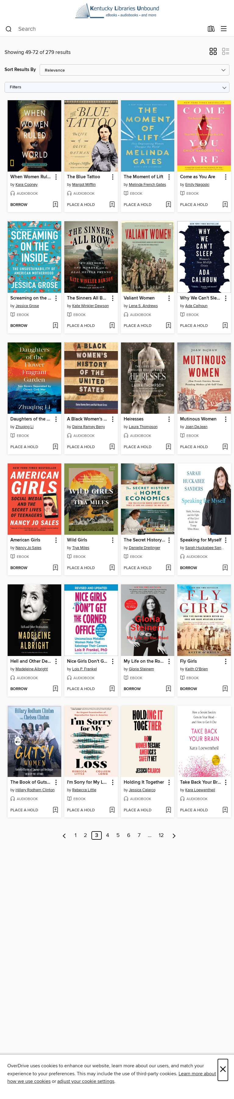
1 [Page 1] (75, 835)
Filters (15, 87)
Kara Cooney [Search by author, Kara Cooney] (26, 184)
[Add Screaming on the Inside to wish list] (55, 326)
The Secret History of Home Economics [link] (145, 540)
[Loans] (211, 30)
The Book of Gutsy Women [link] (31, 782)
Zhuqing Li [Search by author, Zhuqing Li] (25, 426)
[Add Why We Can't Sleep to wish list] (225, 326)
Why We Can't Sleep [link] (201, 298)
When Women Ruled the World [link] (31, 177)
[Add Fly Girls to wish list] (225, 689)
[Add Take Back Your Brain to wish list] (225, 810)
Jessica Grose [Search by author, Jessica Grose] (27, 305)
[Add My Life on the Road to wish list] (168, 689)
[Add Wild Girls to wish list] (112, 568)
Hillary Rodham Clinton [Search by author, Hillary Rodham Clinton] (35, 790)
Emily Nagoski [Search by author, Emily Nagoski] (197, 184)
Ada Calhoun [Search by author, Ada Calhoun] (196, 305)
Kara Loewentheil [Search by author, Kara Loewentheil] (200, 790)
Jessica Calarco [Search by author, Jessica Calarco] (142, 790)
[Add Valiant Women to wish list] (168, 326)
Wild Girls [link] (77, 540)
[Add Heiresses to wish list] (168, 447)
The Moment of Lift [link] (143, 177)
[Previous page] (64, 835)
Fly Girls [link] (188, 661)
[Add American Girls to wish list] (55, 568)
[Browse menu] (223, 29)
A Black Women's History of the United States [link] (88, 419)
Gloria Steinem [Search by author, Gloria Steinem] (141, 669)
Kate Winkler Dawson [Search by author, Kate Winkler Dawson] (90, 305)
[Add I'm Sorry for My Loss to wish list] (112, 810)
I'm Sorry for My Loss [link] (88, 782)
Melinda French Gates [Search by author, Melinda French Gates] (147, 184)
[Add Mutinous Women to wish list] (225, 447)
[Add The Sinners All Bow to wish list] (112, 326)
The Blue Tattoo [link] (83, 177)
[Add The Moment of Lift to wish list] (168, 205)
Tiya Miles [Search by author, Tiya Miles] (80, 547)
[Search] (9, 29)
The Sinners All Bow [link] (88, 298)
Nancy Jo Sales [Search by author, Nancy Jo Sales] (28, 547)
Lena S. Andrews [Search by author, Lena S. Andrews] (143, 305)
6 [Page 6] (128, 835)
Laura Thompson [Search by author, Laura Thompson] (143, 426)
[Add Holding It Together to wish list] (168, 810)
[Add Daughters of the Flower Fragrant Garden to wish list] (55, 447)
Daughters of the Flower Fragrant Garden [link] (31, 419)
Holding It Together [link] (144, 782)
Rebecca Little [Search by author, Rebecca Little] (84, 790)
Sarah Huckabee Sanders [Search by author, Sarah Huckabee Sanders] (205, 547)
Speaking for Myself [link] (201, 540)
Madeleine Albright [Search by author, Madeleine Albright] (32, 669)
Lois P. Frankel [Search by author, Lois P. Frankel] (84, 669)
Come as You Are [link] (197, 177)
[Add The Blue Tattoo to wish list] (112, 205)
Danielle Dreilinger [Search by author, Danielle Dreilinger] (144, 547)
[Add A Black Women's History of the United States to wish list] (112, 447)
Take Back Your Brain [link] (201, 782)
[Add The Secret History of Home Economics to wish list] (168, 568)
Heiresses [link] (134, 419)
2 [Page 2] (85, 835)
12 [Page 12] (161, 835)
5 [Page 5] (118, 835)
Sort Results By (20, 70)
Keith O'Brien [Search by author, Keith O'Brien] (196, 669)
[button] (213, 53)
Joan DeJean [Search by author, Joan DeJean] (196, 426)
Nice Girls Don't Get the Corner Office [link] (88, 661)
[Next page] (174, 835)
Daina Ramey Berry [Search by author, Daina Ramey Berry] (88, 426)
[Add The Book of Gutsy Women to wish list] (55, 810)
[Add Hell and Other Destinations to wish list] (55, 689)
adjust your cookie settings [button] (85, 1081)
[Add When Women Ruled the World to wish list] (55, 205)
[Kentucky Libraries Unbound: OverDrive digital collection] (117, 11)
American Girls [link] (25, 540)
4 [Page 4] (107, 835)
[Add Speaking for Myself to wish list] (225, 568)
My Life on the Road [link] (144, 661)
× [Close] (223, 1070)
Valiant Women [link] (139, 298)
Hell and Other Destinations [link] (31, 661)
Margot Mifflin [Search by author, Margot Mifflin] (84, 184)
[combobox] (105, 29)
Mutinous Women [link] (198, 419)
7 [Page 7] (139, 835)
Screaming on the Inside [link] (31, 298)
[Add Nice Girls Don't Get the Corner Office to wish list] (112, 689)
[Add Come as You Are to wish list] (225, 205)
